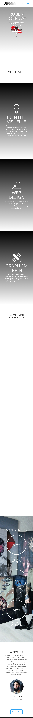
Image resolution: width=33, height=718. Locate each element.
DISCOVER (16, 33)
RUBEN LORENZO (16, 16)
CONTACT (16, 711)
